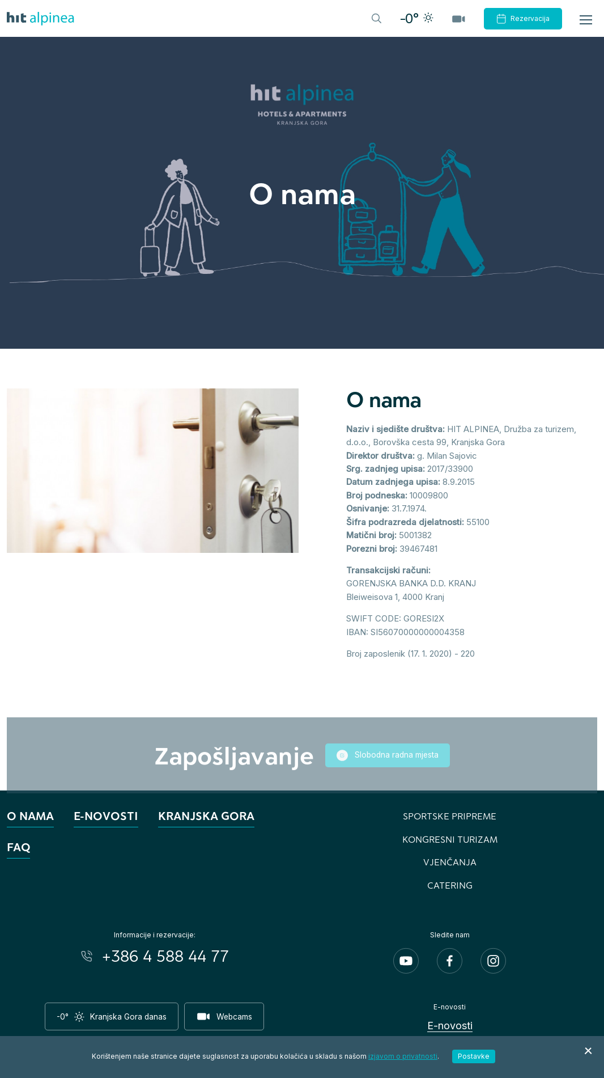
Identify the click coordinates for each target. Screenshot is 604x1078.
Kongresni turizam (449, 839)
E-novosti (106, 815)
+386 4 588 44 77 (165, 956)
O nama (30, 815)
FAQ (18, 846)
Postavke (474, 1056)
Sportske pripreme (449, 816)
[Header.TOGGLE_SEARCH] (375, 17)
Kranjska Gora (206, 815)
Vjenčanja (450, 862)
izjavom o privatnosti (402, 1056)
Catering (450, 885)
